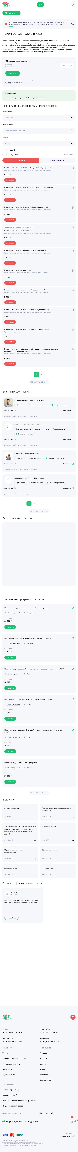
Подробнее (68, 410)
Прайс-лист (12, 73)
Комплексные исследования (14, 1058)
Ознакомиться (69, 155)
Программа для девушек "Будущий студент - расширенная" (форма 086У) (33, 731)
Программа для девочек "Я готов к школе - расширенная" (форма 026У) (34, 669)
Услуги (5, 1053)
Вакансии (44, 1074)
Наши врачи (7, 1069)
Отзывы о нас (45, 1080)
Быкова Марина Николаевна (26, 454)
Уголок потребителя (10, 1090)
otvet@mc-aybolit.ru (11, 1113)
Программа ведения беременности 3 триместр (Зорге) (27, 638)
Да (5, 155)
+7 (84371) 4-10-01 (49, 1041)
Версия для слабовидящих (20, 1121)
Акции (42, 1069)
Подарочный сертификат (12, 1106)
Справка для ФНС (9, 1095)
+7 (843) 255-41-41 (12, 1032)
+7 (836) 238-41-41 (49, 1032)
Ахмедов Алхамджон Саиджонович (29, 400)
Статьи (43, 1064)
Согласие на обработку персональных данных (19, 1142)
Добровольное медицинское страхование (19, 1100)
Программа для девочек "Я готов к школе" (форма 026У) (28, 699)
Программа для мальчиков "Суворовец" (21, 763)
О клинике (44, 1053)
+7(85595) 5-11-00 (11, 1041)
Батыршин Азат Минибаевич (26, 425)
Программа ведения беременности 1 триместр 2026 (26, 608)
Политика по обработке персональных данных (19, 1145)
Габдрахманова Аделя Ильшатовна (29, 478)
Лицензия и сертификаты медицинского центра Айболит (22, 1143)
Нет (14, 155)
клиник (12, 26)
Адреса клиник (8, 1074)
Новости (43, 1058)
